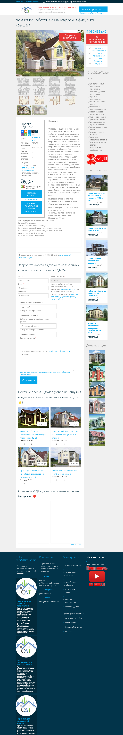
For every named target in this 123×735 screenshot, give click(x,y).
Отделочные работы (74, 618)
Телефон (22, 291)
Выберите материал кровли (32, 330)
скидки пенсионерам (99, 54)
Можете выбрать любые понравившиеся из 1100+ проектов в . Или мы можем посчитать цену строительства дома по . (65, 291)
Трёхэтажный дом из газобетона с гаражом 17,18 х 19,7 (96, 196)
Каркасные (70, 589)
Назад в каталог (31, 194)
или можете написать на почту (45, 351)
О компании (70, 622)
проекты (66, 592)
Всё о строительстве (26, 558)
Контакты (46, 557)
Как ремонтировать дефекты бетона (24, 662)
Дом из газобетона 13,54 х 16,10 (97, 229)
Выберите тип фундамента (31, 302)
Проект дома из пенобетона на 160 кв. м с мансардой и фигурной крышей (32, 473)
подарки (99, 63)
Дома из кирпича (73, 565)
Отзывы (68, 631)
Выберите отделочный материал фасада (34, 320)
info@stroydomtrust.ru (49, 602)
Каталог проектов (91, 9)
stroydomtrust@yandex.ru (59, 351)
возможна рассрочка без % (99, 49)
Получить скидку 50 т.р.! (70, 36)
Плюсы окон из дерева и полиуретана (24, 603)
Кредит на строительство (69, 600)
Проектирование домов (73, 613)
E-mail (21, 284)
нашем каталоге (68, 289)
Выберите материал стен (31, 310)
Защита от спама (28, 338)
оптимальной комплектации (28, 169)
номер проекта (58, 276)
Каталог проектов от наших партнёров (31, 207)
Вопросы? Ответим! (74, 627)
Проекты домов (72, 606)
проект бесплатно (98, 59)
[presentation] (39, 345)
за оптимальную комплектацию (97, 39)
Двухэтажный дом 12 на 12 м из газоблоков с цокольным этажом (65, 434)
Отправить (28, 380)
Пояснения (24, 354)
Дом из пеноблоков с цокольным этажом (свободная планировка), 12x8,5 (33, 434)
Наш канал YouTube (97, 570)
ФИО (20, 276)
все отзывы (76, 544)
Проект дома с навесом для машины (94, 260)
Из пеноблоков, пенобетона (69, 583)
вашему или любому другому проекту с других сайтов (64, 296)
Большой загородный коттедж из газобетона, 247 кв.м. (95, 328)
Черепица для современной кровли (23, 721)
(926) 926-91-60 (45, 593)
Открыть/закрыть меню (18, 9)
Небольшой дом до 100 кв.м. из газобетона (97, 293)
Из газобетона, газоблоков (69, 573)
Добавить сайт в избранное (92, 13)
